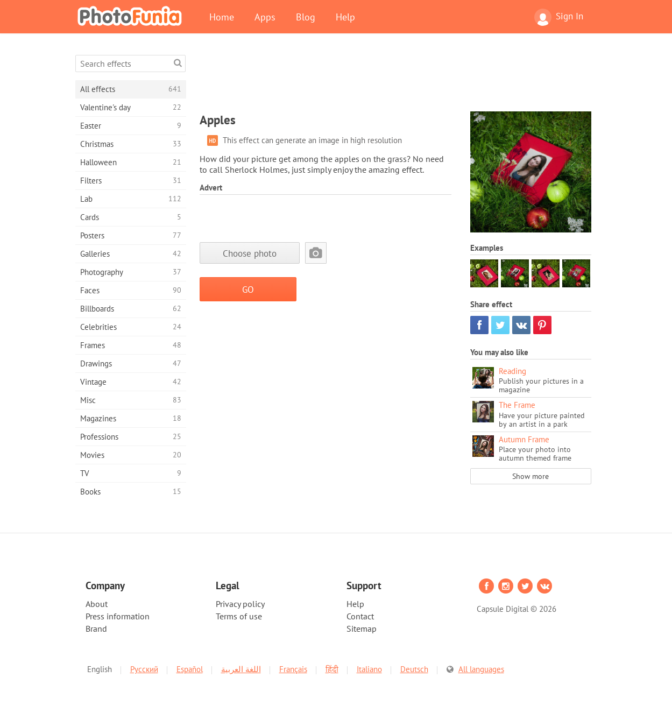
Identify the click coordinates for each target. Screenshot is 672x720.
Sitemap (361, 628)
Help (345, 16)
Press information (118, 616)
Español (189, 669)
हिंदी (332, 669)
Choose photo (250, 253)
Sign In (558, 17)
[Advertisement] (395, 79)
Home (221, 16)
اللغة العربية (241, 669)
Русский (144, 669)
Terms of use (239, 616)
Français (293, 669)
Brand (96, 628)
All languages (481, 669)
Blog (305, 16)
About (97, 603)
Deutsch (414, 669)
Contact (360, 616)
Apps (264, 16)
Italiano (369, 669)
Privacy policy (240, 603)
